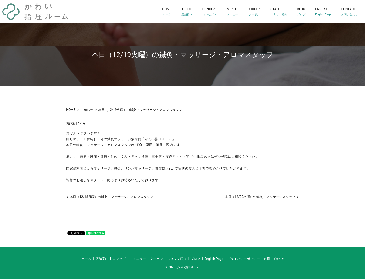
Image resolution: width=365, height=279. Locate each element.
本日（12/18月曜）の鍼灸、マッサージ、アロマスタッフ (111, 197)
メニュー (139, 259)
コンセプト (120, 259)
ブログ (195, 259)
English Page (213, 259)
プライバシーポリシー (243, 259)
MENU (232, 11)
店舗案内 (101, 259)
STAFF (278, 11)
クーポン (156, 259)
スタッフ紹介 (176, 259)
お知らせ (86, 110)
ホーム (86, 259)
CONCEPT (209, 11)
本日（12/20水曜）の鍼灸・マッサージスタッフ (260, 197)
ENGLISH (323, 11)
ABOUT (187, 11)
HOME (167, 11)
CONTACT (349, 11)
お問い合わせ (274, 259)
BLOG (301, 11)
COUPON (254, 11)
